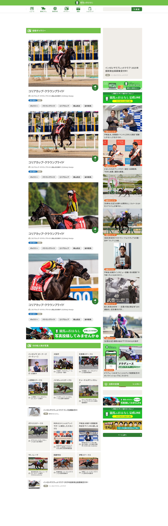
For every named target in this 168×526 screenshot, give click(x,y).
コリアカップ (64, 106)
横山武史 (76, 106)
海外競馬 (33, 100)
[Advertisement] (84, 20)
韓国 (39, 100)
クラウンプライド (48, 106)
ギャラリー (34, 106)
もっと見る (136, 384)
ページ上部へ (122, 435)
